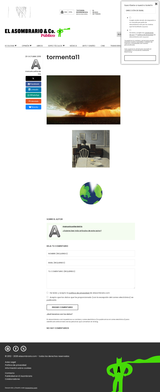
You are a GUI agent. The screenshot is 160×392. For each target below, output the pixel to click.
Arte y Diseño (88, 45)
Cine (103, 45)
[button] (37, 32)
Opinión (25, 45)
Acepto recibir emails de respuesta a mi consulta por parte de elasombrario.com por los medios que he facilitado (142, 350)
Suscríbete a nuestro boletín (138, 332)
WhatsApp (34, 95)
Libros (40, 45)
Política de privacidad (15, 365)
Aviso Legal (10, 362)
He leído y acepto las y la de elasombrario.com (142, 361)
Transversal (116, 45)
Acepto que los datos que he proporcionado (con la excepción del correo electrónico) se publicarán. (90, 298)
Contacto (9, 373)
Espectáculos (55, 45)
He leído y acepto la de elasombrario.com (78, 293)
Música (73, 45)
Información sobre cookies (18, 368)
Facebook (34, 84)
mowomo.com (31, 388)
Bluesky (33, 107)
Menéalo (33, 101)
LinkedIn (34, 90)
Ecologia (9, 45)
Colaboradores (12, 379)
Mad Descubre (135, 45)
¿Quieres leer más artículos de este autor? (82, 230)
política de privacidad (79, 293)
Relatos (151, 45)
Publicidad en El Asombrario (18, 376)
